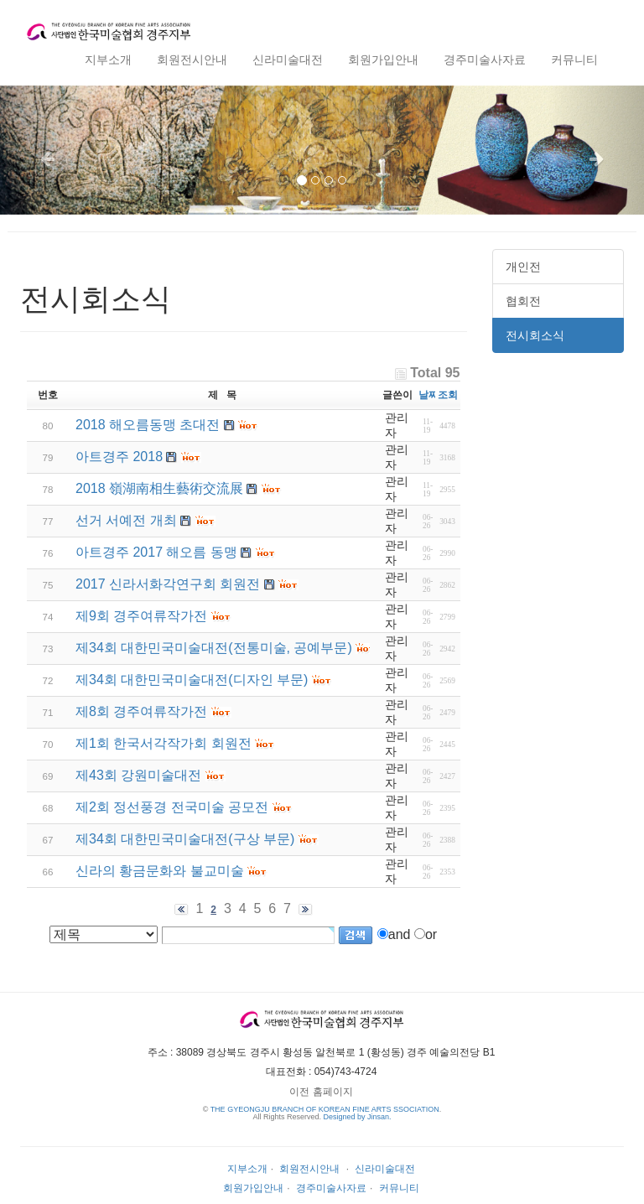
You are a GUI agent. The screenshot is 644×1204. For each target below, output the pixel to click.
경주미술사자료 (331, 1188)
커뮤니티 (399, 1188)
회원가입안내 (253, 1188)
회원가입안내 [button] (383, 59)
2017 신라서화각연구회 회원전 (167, 584)
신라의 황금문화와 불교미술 (159, 871)
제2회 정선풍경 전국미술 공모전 (171, 807)
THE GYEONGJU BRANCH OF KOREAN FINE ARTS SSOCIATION (324, 1109)
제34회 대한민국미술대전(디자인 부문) (191, 679)
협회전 (523, 301)
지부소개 (247, 1169)
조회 (448, 395)
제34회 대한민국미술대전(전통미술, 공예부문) (213, 648)
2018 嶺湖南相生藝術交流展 (159, 488)
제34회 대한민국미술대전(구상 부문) (184, 839)
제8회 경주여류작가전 (141, 711)
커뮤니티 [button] (574, 59)
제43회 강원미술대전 (138, 775)
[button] (48, 150)
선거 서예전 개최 (126, 520)
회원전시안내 (309, 1169)
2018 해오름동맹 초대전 (147, 425)
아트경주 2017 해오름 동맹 (156, 552)
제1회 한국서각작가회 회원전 (163, 743)
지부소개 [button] (108, 59)
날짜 (428, 395)
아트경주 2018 (119, 456)
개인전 (523, 266)
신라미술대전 (385, 1169)
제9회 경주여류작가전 (141, 616)
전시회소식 (535, 335)
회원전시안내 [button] (192, 59)
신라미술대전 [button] (287, 59)
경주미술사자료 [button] (485, 59)
